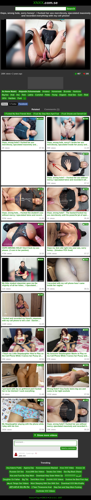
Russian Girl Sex (17, 472)
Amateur (46, 91)
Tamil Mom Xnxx (37, 479)
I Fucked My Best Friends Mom (18, 114)
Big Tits (25, 479)
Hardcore (77, 91)
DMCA (44, 498)
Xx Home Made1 (9, 91)
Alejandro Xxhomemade (29, 91)
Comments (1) (51, 109)
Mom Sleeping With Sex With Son (45, 483)
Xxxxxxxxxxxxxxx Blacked (47, 468)
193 (86, 74)
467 (78, 74)
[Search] (40, 9)
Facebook (23, 104)
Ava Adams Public (14, 468)
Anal (12, 95)
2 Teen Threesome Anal (42, 487)
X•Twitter (13, 104)
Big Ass (5, 95)
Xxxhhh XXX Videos (54, 479)
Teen (24, 95)
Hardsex (12, 98)
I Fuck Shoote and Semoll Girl (73, 114)
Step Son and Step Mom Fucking (68, 487)
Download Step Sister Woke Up (49, 476)
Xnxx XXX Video (67, 468)
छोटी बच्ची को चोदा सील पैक (19, 487)
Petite (47, 95)
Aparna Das (29, 468)
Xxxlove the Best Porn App (77, 479)
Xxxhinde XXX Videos (45, 491)
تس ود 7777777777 (73, 476)
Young (54, 95)
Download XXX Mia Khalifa (72, 483)
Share (4, 104)
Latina (30, 95)
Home (31, 498)
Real (86, 95)
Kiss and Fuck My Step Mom (22, 476)
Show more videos (45, 435)
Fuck (20, 98)
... (24, 98)
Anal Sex (72, 95)
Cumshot (39, 95)
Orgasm (62, 95)
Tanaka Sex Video (54, 472)
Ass (18, 95)
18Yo (4, 98)
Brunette (67, 91)
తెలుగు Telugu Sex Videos (18, 483)
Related (36, 109)
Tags (38, 498)
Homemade (56, 91)
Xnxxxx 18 (80, 468)
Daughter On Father (11, 479)
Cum (80, 95)
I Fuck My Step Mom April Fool (46, 114)
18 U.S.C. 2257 (55, 498)
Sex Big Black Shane (72, 472)
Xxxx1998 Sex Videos (35, 472)
